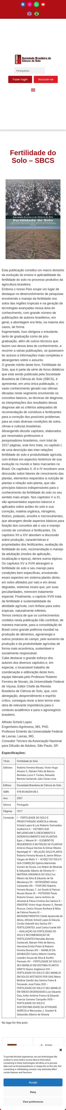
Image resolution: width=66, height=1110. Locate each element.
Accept (33, 1082)
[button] (60, 1050)
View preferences (33, 1101)
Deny (33, 1092)
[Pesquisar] (48, 70)
